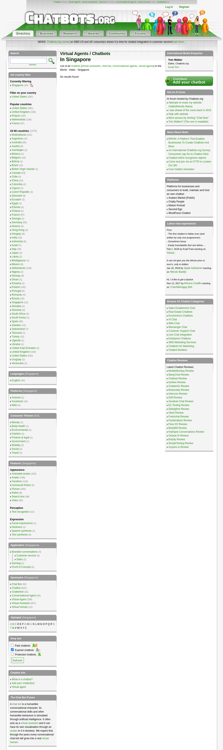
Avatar (15, 477)
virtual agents (74, 2)
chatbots (75, 66)
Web (14, 405)
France (16, 123)
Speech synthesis (22, 530)
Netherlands (19, 119)
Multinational (19, 134)
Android (16, 397)
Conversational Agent (24, 595)
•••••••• (32, 64)
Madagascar (19, 260)
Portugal (16, 290)
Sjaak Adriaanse (193, 268)
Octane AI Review (179, 435)
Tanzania (17, 332)
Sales (19, 559)
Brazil (15, 165)
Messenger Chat (178, 327)
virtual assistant (29, 723)
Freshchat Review (179, 416)
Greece (16, 226)
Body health (18, 426)
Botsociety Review (179, 389)
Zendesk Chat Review (181, 401)
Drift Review (175, 397)
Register (184, 7)
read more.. (178, 41)
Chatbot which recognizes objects (187, 157)
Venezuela (18, 363)
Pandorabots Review (180, 420)
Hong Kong (18, 229)
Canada (16, 172)
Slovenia (17, 309)
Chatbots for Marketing (181, 346)
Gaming (16, 563)
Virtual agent (19, 686)
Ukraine (16, 344)
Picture (16, 488)
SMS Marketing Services (182, 342)
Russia (16, 298)
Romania (17, 294)
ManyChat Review (179, 374)
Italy (14, 249)
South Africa (19, 313)
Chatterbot (18, 591)
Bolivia (15, 161)
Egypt (15, 203)
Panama (16, 283)
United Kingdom (21, 111)
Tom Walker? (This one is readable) (188, 121)
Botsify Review (177, 439)
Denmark (17, 195)
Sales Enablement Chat (182, 308)
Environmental (20, 429)
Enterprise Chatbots (180, 338)
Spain (15, 321)
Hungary (16, 233)
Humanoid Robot (21, 485)
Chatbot (57, 2)
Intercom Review (178, 393)
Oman (15, 279)
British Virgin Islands (23, 169)
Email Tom (173, 67)
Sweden (16, 325)
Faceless (17, 481)
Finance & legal (20, 437)
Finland (16, 210)
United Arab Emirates (24, 348)
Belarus (16, 153)
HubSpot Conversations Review (186, 431)
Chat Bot (17, 584)
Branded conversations (25, 551)
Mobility (16, 445)
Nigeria (16, 271)
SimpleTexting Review (181, 443)
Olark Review (176, 412)
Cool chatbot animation (181, 169)
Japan (15, 252)
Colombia (17, 184)
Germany (17, 222)
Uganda (16, 340)
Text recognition (21, 511)
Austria (16, 146)
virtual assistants (89, 2)
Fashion (16, 433)
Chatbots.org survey (58, 41)
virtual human (143, 2)
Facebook (17, 401)
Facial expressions (22, 523)
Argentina (17, 138)
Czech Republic (21, 191)
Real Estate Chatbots (180, 311)
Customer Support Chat (182, 330)
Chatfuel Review (178, 378)
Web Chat (174, 323)
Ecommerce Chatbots (181, 315)
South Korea (19, 317)
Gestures (17, 527)
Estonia (16, 207)
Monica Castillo (192, 283)
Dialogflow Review (179, 408)
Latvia (15, 256)
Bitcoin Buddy (178, 271)
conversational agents (126, 2)
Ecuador (16, 199)
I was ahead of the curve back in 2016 (190, 110)
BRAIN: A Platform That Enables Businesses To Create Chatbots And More (189, 142)
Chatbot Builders (178, 349)
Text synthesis (20, 534)
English (16, 380)
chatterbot (161, 2)
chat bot (102, 2)
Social (15, 448)
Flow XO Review (178, 424)
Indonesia (17, 241)
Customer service (26, 555)
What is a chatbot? (22, 679)
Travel (15, 452)
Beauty (16, 422)
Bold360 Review (178, 428)
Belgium (16, 157)
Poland (16, 115)
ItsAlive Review (177, 382)
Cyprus (16, 188)
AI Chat (173, 319)
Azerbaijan (18, 150)
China (15, 180)
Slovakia (16, 306)
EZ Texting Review (179, 405)
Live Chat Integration (180, 334)
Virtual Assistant (21, 603)
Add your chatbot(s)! (23, 683)
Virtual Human (20, 607)
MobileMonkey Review (181, 370)
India (14, 237)
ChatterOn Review (179, 386)
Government (19, 441)
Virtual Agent (19, 599)
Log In (169, 7)
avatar (13, 730)
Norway (16, 275)
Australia (17, 142)
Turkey (15, 336)
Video (15, 500)
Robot (15, 492)
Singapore (17, 85)
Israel (15, 245)
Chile (15, 176)
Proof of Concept (21, 567)
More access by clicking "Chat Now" (189, 117)
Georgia (16, 218)
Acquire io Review (179, 447)
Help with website (178, 114)
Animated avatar (21, 473)
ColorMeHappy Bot (181, 287)
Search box (18, 496)
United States (19, 96)
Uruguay (16, 359)
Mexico (16, 264)
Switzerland (18, 329)
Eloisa (170, 252)
